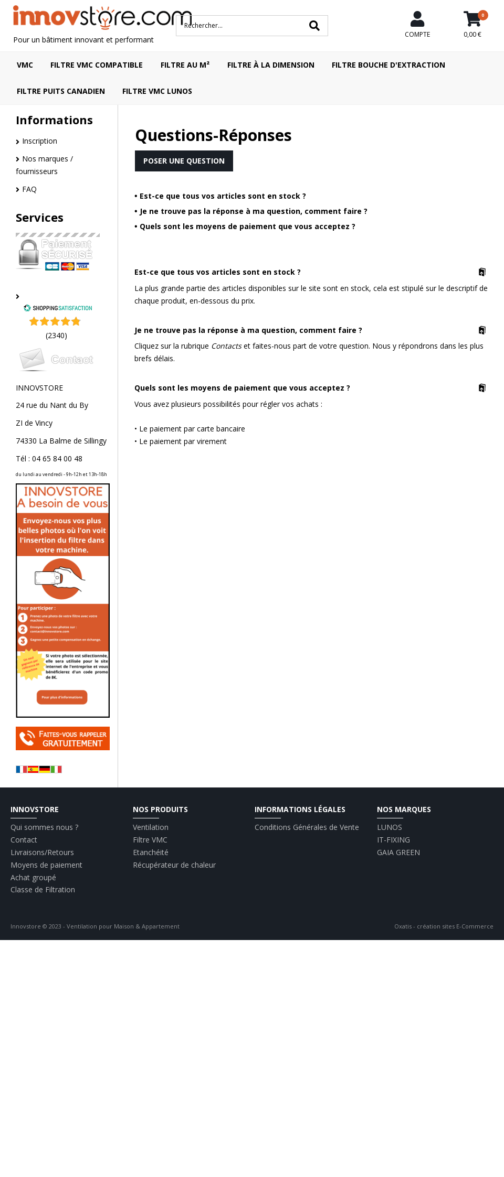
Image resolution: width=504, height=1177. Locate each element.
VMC (25, 65)
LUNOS (389, 827)
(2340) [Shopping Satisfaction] (56, 335)
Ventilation (151, 827)
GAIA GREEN (398, 852)
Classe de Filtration (42, 889)
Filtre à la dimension (270, 65)
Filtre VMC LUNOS (157, 91)
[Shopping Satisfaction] (58, 309)
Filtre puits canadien (61, 91)
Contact (23, 840)
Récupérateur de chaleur (174, 865)
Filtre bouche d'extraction (388, 65)
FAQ (29, 189)
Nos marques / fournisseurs (44, 165)
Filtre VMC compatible (96, 65)
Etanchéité (151, 852)
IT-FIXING (393, 840)
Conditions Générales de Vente (307, 827)
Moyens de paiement (46, 865)
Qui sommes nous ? (44, 827)
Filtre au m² (185, 65)
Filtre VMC (150, 840)
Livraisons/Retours (42, 852)
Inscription (39, 141)
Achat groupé (33, 877)
